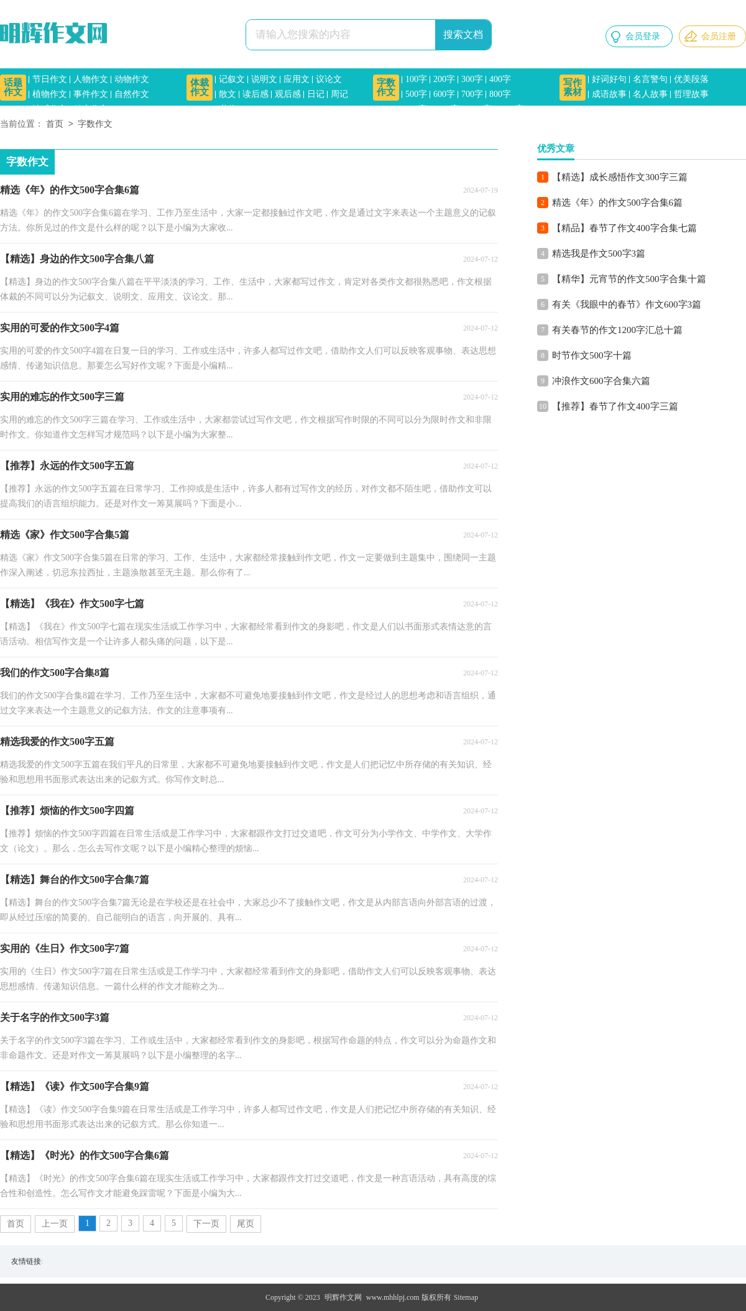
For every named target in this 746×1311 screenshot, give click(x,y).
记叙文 (232, 79)
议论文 (329, 79)
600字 (444, 94)
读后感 (255, 94)
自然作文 (131, 94)
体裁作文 (199, 87)
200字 (444, 79)
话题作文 (13, 87)
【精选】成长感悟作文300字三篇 (620, 177)
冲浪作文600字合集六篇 (601, 381)
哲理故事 (691, 94)
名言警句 (650, 79)
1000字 (446, 109)
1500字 (511, 109)
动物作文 (131, 79)
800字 (500, 94)
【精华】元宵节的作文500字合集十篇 (629, 279)
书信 (227, 109)
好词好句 (609, 79)
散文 (227, 94)
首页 (54, 124)
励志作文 (90, 109)
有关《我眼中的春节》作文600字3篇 (626, 304)
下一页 (206, 1223)
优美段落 (691, 79)
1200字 (479, 109)
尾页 (245, 1223)
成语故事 (609, 94)
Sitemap (466, 1297)
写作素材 (572, 87)
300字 (472, 79)
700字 (472, 94)
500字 (416, 94)
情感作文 (49, 109)
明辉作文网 (343, 1297)
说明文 (264, 79)
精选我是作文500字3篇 (598, 253)
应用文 (296, 79)
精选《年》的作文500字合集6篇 (617, 203)
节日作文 (49, 79)
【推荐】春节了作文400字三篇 (615, 406)
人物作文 (90, 79)
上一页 (55, 1223)
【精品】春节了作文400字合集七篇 (624, 228)
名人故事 (650, 94)
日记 (316, 94)
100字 (416, 79)
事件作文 (90, 94)
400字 (500, 79)
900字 (416, 109)
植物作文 (49, 94)
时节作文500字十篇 (592, 355)
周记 (339, 94)
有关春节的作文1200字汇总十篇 (617, 330)
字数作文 (386, 87)
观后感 (288, 94)
